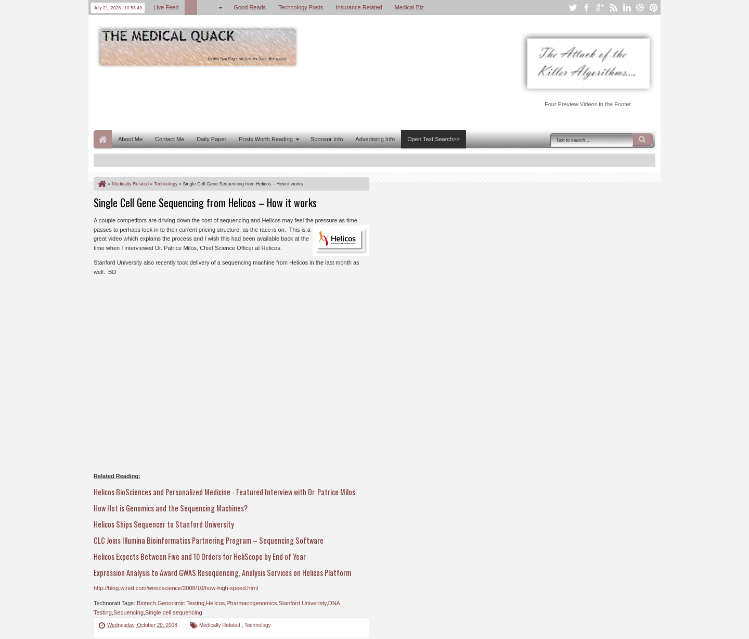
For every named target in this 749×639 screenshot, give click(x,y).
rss (613, 7)
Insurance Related (358, 7)
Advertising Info (375, 139)
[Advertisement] (283, 97)
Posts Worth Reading (266, 139)
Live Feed (165, 7)
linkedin (627, 7)
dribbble (640, 7)
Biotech (146, 603)
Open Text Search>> (433, 139)
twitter (572, 7)
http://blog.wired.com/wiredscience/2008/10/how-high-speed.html (176, 588)
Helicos (215, 603)
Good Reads (250, 7)
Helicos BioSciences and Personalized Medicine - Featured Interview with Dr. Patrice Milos (224, 491)
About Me (130, 139)
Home (103, 139)
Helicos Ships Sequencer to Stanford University (164, 524)
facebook (586, 7)
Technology (257, 625)
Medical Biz (409, 7)
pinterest (654, 7)
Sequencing (128, 612)
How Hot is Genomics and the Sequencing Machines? (171, 508)
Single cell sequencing (173, 612)
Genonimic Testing (181, 603)
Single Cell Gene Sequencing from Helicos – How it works (205, 202)
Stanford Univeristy (303, 603)
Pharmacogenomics (251, 603)
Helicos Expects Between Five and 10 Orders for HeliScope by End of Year (200, 556)
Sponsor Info (327, 139)
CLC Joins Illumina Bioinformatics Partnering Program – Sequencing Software (209, 540)
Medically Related (220, 625)
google (599, 7)
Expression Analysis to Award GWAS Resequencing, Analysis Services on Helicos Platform (222, 572)
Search (643, 139)
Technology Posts (300, 7)
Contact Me (169, 139)
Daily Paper (211, 139)
